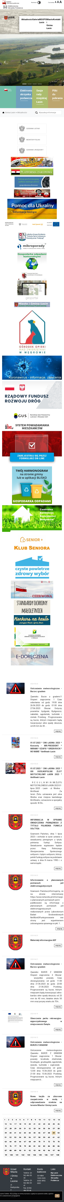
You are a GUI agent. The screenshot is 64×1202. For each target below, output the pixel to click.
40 (10, 1133)
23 (44, 1124)
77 (15, 1146)
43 (25, 1133)
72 (49, 1142)
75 (6, 1146)
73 (54, 1142)
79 (25, 1146)
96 (49, 1150)
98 (58, 1150)
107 (51, 1155)
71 (44, 1142)
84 (49, 1146)
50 (58, 1133)
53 (15, 1137)
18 (20, 1124)
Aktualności (22, 112)
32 (30, 1128)
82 (39, 1146)
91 (25, 1150)
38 (58, 1128)
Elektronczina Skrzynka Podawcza (56, 1177)
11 (44, 1120)
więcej (58, 731)
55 (25, 1137)
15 (6, 1124)
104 (34, 1155)
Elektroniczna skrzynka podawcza (28, 94)
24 (49, 1124)
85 (54, 1146)
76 (10, 1146)
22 (39, 1124)
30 (20, 1128)
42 (20, 1133)
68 (30, 1142)
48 (49, 1133)
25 (54, 1124)
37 (54, 1128)
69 (34, 1142)
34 (39, 1128)
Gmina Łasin (10, 112)
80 (30, 1146)
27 (6, 1128)
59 (44, 1137)
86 (58, 1146)
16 (10, 1124)
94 (39, 1150)
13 (54, 1120)
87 (6, 1150)
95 (44, 1150)
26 (58, 1124)
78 (20, 1146)
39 (6, 1133)
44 (30, 1133)
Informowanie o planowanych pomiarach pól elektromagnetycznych (46, 883)
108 (57, 1155)
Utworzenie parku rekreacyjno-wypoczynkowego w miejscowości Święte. (46, 1021)
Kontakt (56, 19)
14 (59, 1120)
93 (34, 1150)
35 (44, 1128)
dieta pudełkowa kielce (32, 675)
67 (25, 1142)
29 (15, 1128)
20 (30, 1124)
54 (20, 1137)
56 (30, 1137)
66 (20, 1142)
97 (54, 1150)
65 (15, 1142)
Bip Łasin (54, 1173)
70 (39, 1142)
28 (10, 1128)
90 (20, 1150)
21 (34, 1124)
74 (58, 1142)
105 (40, 1155)
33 (34, 1128)
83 (44, 1146)
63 (6, 1142)
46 (39, 1133)
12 (49, 1120)
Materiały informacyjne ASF (43, 940)
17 (15, 1124)
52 (10, 1137)
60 (49, 1137)
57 (34, 1137)
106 (46, 1155)
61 (54, 1137)
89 (15, 1150)
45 (34, 1133)
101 (17, 1155)
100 (11, 1155)
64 (10, 1142)
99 (6, 1155)
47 (44, 1133)
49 (54, 1133)
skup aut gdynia (56, 673)
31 (25, 1128)
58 (39, 1137)
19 (25, 1124)
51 (6, 1137)
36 (49, 1128)
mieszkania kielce (32, 679)
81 (34, 1146)
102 (22, 1155)
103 (28, 1155)
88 (10, 1150)
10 (40, 1120)
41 (15, 1133)
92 (30, 1150)
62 (58, 1137)
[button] (5, 62)
